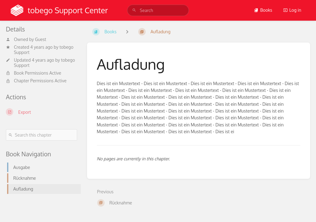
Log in (292, 10)
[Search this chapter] (41, 135)
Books (263, 10)
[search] (158, 10)
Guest (40, 39)
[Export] (41, 112)
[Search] (134, 10)
